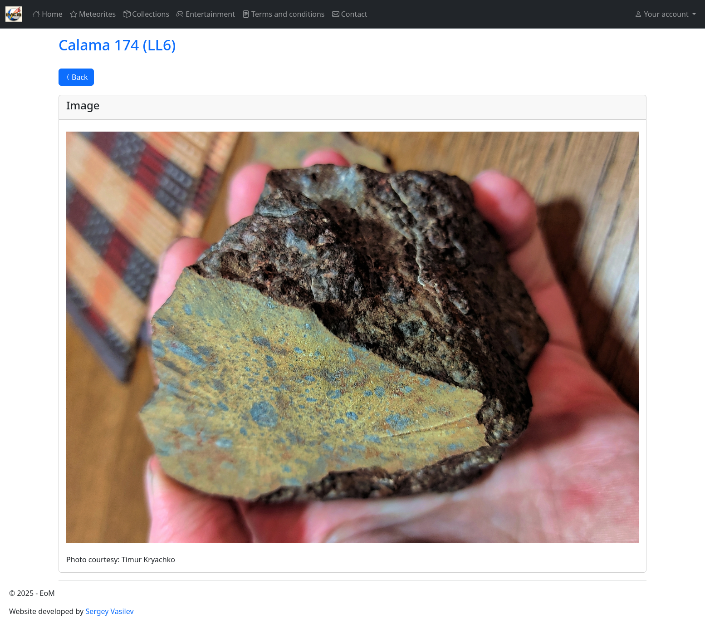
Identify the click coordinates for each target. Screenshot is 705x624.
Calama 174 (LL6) (117, 44)
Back (76, 77)
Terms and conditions (283, 14)
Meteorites (93, 14)
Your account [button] (662, 14)
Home (48, 14)
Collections (146, 14)
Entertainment (205, 14)
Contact (349, 14)
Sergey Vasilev (109, 611)
